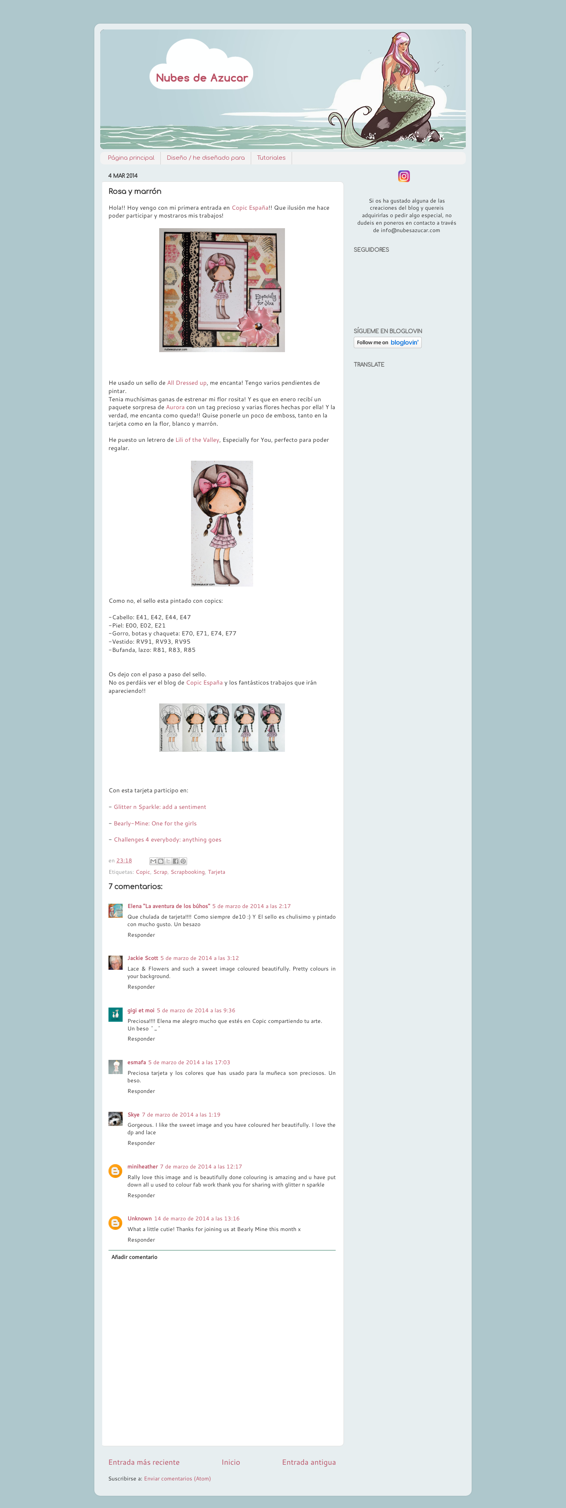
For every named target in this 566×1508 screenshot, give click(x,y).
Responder (141, 934)
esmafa (136, 1062)
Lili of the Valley (196, 440)
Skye (133, 1114)
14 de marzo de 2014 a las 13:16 (197, 1218)
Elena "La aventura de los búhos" (168, 906)
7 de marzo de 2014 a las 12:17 (201, 1166)
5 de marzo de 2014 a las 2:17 (251, 906)
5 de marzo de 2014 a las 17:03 (189, 1062)
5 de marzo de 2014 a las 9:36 (196, 1010)
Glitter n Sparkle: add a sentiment (160, 807)
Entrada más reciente (144, 1461)
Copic (143, 871)
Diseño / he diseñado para (206, 158)
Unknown (139, 1218)
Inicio (230, 1461)
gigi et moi (140, 1010)
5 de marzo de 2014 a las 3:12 (199, 958)
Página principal (131, 158)
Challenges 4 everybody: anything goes (167, 839)
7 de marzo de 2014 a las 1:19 (181, 1114)
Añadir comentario (134, 1257)
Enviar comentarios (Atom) (177, 1478)
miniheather (142, 1166)
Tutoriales (271, 158)
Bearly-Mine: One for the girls (155, 823)
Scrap (160, 871)
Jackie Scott (142, 958)
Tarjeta (216, 871)
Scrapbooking (188, 871)
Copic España (250, 207)
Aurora (175, 407)
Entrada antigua (309, 1461)
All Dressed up (187, 382)
